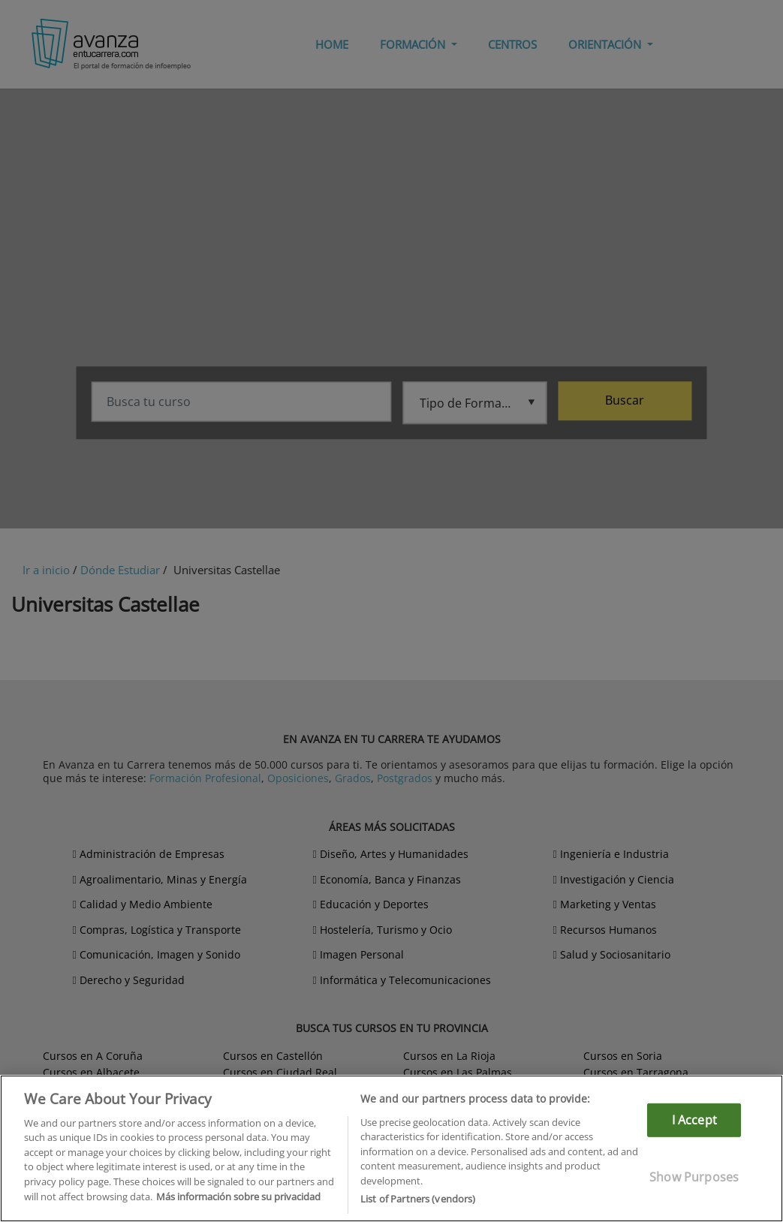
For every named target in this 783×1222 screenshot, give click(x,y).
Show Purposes (694, 1177)
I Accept (694, 1120)
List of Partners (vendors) (417, 1198)
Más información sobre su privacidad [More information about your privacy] (238, 1196)
